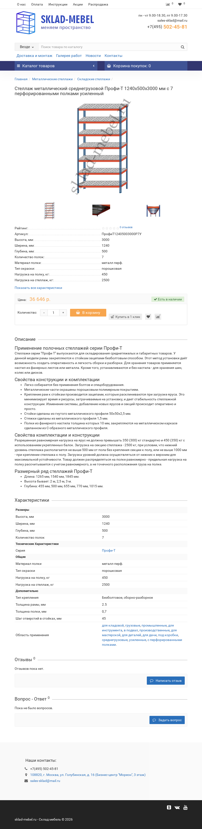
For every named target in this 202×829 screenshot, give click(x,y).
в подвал (131, 630)
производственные (154, 630)
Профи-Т (108, 550)
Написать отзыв (166, 681)
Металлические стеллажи (52, 79)
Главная (21, 79)
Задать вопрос (167, 720)
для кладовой (113, 625)
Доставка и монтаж (34, 55)
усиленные (137, 640)
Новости (93, 55)
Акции (78, 4)
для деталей (131, 635)
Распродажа (98, 4)
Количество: (27, 312)
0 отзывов (126, 227)
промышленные (154, 625)
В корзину (88, 312)
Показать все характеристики (38, 288)
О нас (21, 4)
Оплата (37, 4)
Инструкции (57, 4)
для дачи (150, 635)
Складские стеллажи (93, 79)
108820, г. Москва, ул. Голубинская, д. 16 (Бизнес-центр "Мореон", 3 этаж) (88, 775)
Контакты (113, 55)
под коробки (168, 635)
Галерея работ (69, 55)
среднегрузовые (115, 640)
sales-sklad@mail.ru (45, 781)
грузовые (132, 625)
